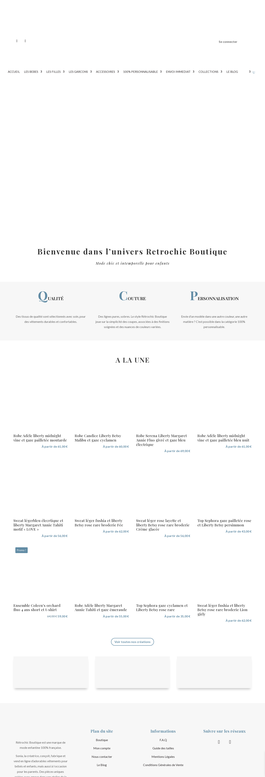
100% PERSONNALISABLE (140, 71)
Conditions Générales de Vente (163, 765)
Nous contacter (102, 756)
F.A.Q (163, 740)
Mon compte (101, 748)
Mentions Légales (163, 756)
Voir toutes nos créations (132, 642)
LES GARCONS (78, 71)
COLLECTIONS (208, 71)
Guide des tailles (163, 748)
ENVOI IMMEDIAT (178, 71)
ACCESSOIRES (105, 71)
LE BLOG (232, 71)
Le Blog (102, 765)
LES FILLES (53, 71)
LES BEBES (31, 71)
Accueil (14, 71)
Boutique (102, 740)
